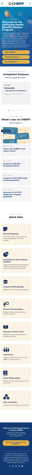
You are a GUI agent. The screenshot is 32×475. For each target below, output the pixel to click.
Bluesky (22, 466)
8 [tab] (20, 110)
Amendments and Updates (16, 91)
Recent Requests (11, 62)
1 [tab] (8, 110)
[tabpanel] (16, 93)
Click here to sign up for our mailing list (15, 443)
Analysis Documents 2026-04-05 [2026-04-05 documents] (13, 94)
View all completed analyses (15, 77)
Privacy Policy (21, 462)
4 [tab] (13, 110)
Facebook (10, 466)
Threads (19, 466)
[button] (2, 3)
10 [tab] (23, 110)
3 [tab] (11, 110)
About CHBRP (9, 52)
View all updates (15, 123)
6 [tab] (16, 110)
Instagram (16, 466)
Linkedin (13, 466)
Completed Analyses (12, 57)
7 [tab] (18, 110)
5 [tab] (15, 110)
